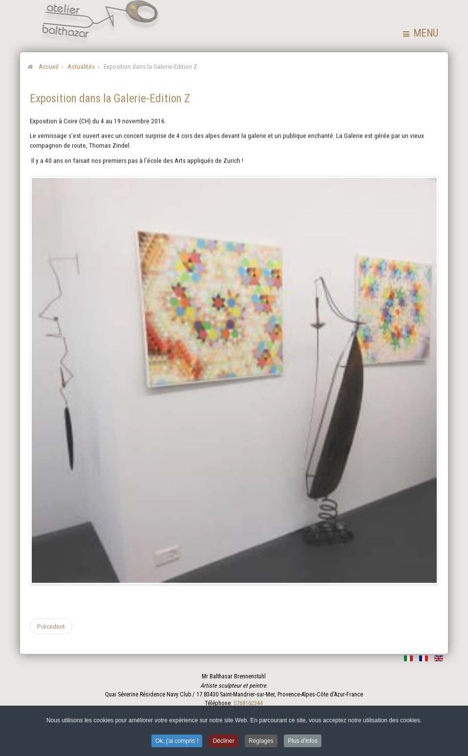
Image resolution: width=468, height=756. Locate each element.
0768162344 (248, 703)
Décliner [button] (223, 742)
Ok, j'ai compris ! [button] (176, 742)
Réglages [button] (261, 742)
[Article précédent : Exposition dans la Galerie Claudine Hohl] (51, 625)
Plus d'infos (303, 742)
